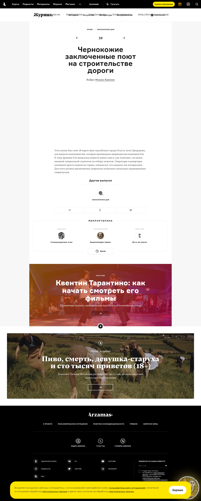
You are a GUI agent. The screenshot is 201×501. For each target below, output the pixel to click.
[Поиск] (197, 4)
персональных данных (54, 491)
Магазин (70, 4)
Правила (134, 424)
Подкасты (28, 4)
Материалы (43, 4)
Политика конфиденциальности (108, 424)
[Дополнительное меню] (80, 4)
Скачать (164, 4)
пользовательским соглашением (127, 487)
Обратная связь (150, 424)
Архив (90, 29)
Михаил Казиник (105, 79)
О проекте (47, 424)
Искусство (88, 15)
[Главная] (100, 415)
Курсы (15, 4)
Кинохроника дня (105, 29)
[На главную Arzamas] (4, 4)
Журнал (57, 4)
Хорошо (177, 490)
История (73, 15)
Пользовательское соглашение (73, 424)
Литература (105, 15)
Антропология (125, 15)
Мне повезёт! (160, 15)
